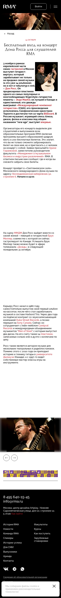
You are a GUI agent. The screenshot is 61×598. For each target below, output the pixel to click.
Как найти (17, 513)
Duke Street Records (27, 320)
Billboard (49, 113)
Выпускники (10, 551)
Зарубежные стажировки (41, 539)
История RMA (11, 524)
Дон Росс (10, 88)
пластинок (47, 334)
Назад (10, 33)
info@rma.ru (13, 501)
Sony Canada (24, 322)
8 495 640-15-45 (16, 497)
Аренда (7, 556)
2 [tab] (33, 449)
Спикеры (8, 538)
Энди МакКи (23, 99)
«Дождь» (22, 247)
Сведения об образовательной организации (25, 577)
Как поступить (42, 533)
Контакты (8, 560)
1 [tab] (28, 449)
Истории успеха (12, 542)
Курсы (37, 529)
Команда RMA (11, 533)
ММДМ (18, 233)
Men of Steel (25, 331)
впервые (46, 122)
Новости (8, 529)
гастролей (17, 69)
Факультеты (41, 524)
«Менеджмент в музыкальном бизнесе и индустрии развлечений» (26, 155)
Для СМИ (8, 547)
